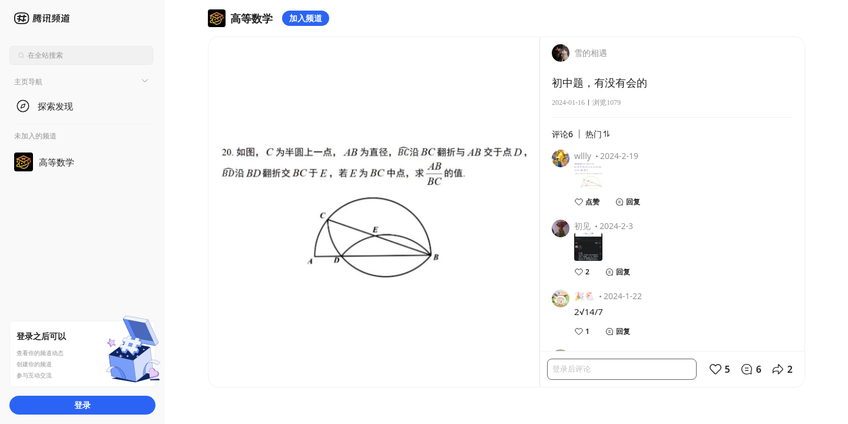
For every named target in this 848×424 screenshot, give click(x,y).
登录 (82, 404)
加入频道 (305, 18)
